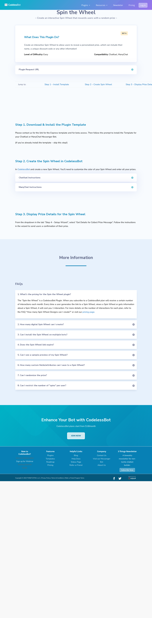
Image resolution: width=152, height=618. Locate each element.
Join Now (76, 435)
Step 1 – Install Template (57, 84)
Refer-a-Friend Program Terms (74, 478)
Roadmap (50, 462)
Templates (50, 458)
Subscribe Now (127, 470)
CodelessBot (24, 169)
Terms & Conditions (57, 478)
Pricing (132, 5)
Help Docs (76, 458)
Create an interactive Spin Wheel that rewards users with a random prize (76, 18)
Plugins (84, 5)
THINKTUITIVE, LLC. (33, 478)
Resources (100, 5)
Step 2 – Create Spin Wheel (98, 84)
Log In (143, 5)
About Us (102, 465)
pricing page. (88, 312)
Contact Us (101, 455)
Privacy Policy (45, 478)
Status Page (76, 462)
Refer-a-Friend (76, 465)
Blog (76, 455)
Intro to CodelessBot (25, 458)
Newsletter (118, 5)
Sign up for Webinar (24, 461)
